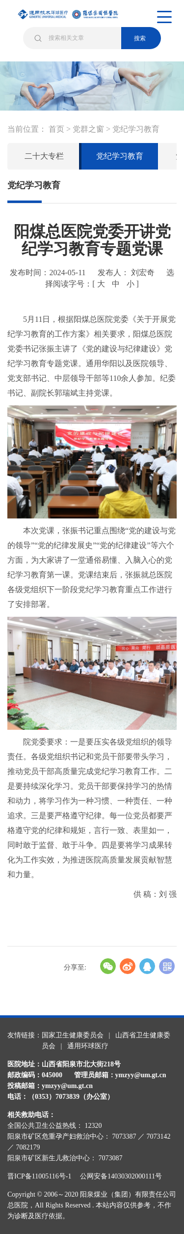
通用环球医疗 (87, 1046)
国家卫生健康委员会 (73, 1035)
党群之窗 (88, 129)
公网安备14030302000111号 (121, 1176)
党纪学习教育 (135, 129)
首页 (56, 129)
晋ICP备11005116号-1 (42, 1176)
